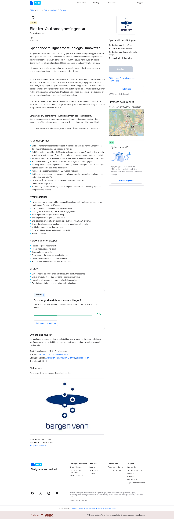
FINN (32, 10)
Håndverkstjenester (55, 354)
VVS (66, 354)
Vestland (53, 10)
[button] (33, 18)
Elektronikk (42, 354)
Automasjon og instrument (56, 358)
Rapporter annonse (38, 445)
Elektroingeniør (82, 358)
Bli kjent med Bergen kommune (121, 78)
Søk (45, 10)
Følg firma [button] (126, 89)
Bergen (63, 10)
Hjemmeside (114, 81)
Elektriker (71, 358)
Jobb (39, 10)
